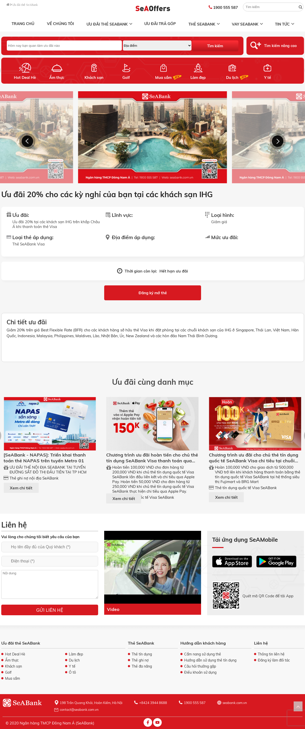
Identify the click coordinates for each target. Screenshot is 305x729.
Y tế (267, 77)
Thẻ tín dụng (142, 654)
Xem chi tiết (21, 487)
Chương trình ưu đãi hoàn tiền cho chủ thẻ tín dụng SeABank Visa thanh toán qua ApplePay (152, 460)
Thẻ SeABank (204, 24)
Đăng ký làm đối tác (274, 660)
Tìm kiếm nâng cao (280, 45)
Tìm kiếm (215, 45)
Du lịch (232, 77)
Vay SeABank (248, 24)
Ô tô (72, 672)
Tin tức (285, 24)
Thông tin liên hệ (271, 654)
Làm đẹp (198, 77)
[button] (27, 141)
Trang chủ (23, 23)
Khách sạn (94, 77)
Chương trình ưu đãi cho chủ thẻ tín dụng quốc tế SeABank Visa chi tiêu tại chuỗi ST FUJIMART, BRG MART (253, 460)
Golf (126, 77)
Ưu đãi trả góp (160, 23)
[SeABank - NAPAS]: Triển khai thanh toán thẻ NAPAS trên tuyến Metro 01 (45, 458)
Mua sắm (163, 77)
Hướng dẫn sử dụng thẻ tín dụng (210, 660)
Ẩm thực (56, 77)
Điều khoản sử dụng (200, 672)
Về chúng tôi (60, 23)
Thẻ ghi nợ (140, 660)
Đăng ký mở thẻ (152, 292)
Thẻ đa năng (142, 666)
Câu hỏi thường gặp (200, 666)
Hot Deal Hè (25, 77)
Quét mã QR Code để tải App (267, 595)
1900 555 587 (223, 7)
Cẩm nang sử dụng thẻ (202, 654)
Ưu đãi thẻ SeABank (25, 5)
